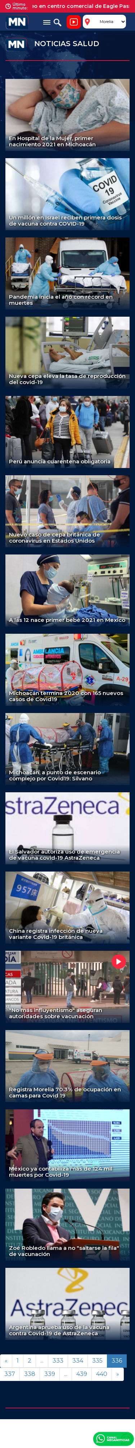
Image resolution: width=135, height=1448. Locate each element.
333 (58, 1360)
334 (77, 1360)
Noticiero (74, 22)
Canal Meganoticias (113, 1438)
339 (49, 1374)
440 (101, 1374)
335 (97, 1360)
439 (81, 1374)
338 (29, 1374)
